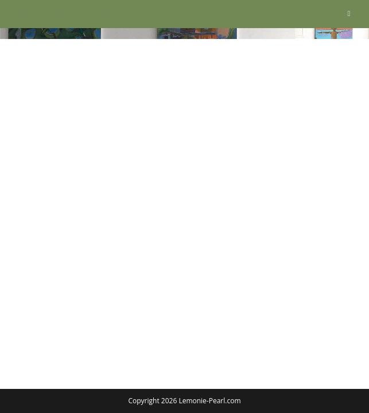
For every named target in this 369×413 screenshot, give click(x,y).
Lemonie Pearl (64, 15)
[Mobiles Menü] (348, 13)
